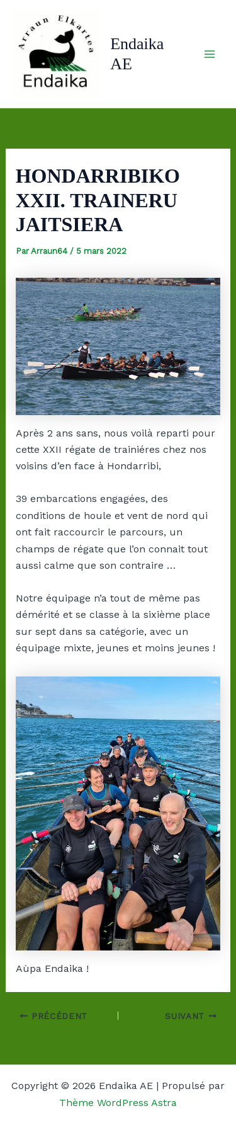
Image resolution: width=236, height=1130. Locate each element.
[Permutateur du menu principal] (209, 54)
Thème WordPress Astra (118, 1103)
